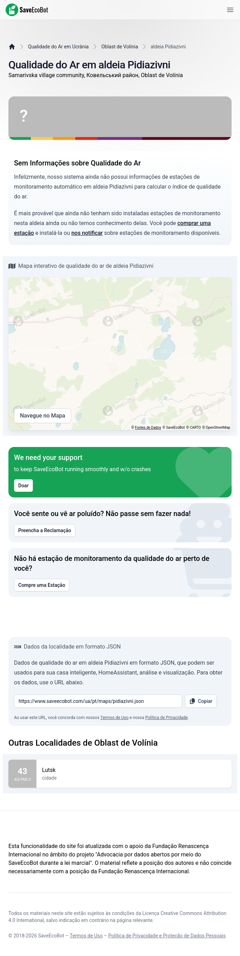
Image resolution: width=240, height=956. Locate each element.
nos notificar (87, 233)
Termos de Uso (114, 717)
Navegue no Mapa (42, 415)
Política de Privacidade (166, 717)
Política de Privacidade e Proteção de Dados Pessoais (167, 935)
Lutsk (134, 770)
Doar (23, 485)
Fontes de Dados (148, 427)
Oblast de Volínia (119, 46)
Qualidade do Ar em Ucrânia (58, 46)
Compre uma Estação (41, 585)
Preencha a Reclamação (44, 530)
